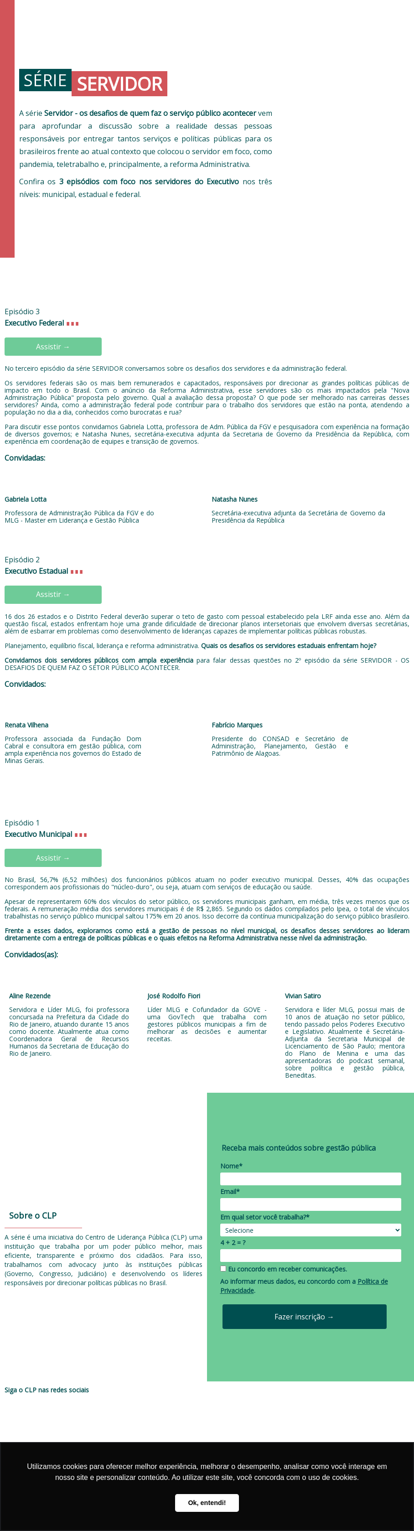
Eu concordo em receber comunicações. (283, 1269)
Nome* (231, 1166)
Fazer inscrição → (304, 1317)
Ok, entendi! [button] (207, 1502)
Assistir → (53, 347)
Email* (230, 1192)
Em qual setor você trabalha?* (265, 1217)
